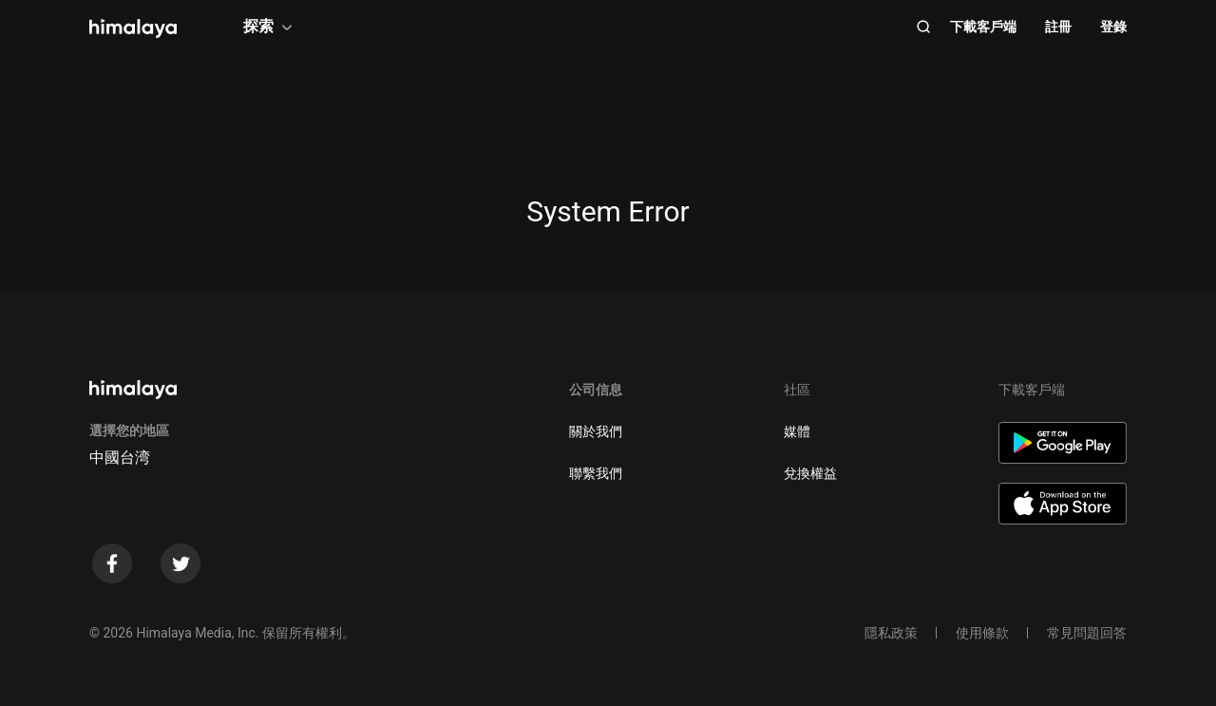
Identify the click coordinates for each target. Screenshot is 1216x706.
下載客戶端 (983, 26)
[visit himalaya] (133, 28)
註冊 (1058, 26)
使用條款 (982, 632)
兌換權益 (810, 473)
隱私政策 (891, 632)
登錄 (1113, 26)
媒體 (797, 431)
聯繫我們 (595, 473)
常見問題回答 (1087, 632)
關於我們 (595, 431)
